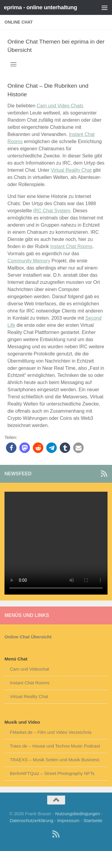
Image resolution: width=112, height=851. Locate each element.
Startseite (92, 820)
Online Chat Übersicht (28, 636)
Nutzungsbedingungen (77, 813)
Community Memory (28, 260)
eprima (80, 41)
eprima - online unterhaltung (40, 7)
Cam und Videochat (29, 668)
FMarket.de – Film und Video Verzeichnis (50, 732)
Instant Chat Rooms (71, 246)
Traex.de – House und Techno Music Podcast (55, 745)
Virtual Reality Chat (71, 170)
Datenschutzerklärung (31, 820)
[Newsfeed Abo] (104, 473)
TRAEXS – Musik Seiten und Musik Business (54, 759)
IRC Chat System (51, 210)
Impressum (68, 820)
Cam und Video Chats (60, 105)
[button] (11, 447)
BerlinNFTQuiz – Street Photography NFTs (52, 773)
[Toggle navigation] (13, 64)
